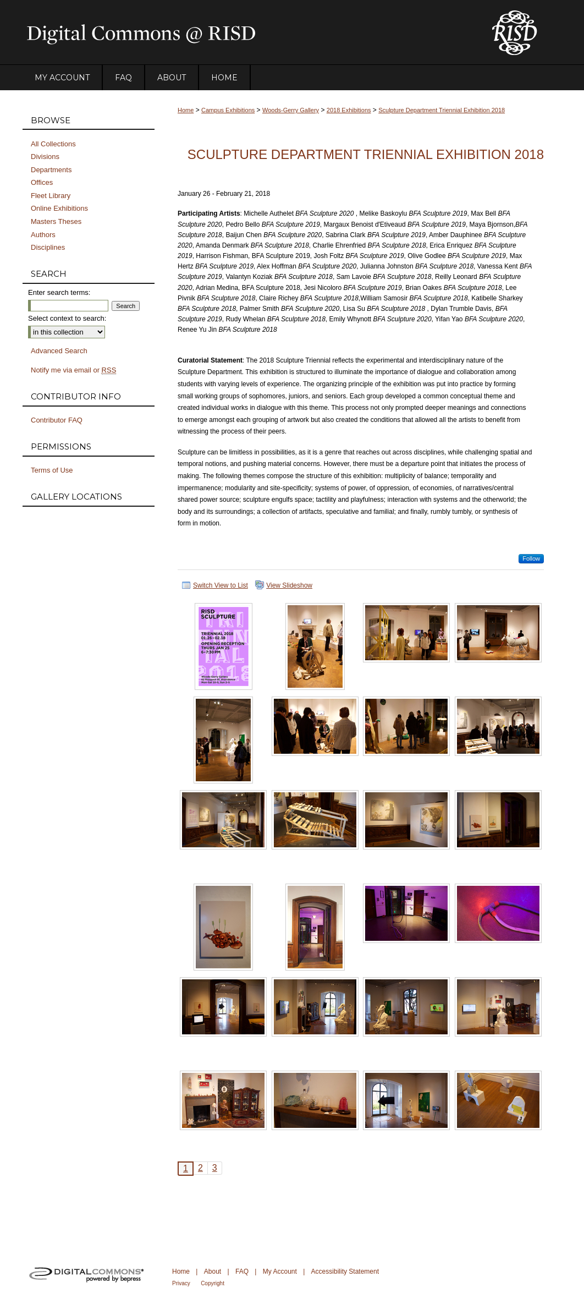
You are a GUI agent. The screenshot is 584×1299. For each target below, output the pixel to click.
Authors (43, 235)
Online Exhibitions (59, 208)
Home (186, 110)
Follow (531, 558)
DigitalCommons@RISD (248, 32)
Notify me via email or (73, 370)
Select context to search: (67, 318)
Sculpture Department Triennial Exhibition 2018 (441, 110)
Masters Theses (56, 221)
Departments (51, 170)
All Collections (53, 144)
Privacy (181, 1283)
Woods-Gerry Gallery (290, 110)
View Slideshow (289, 585)
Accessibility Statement (345, 1271)
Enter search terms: (59, 292)
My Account (280, 1271)
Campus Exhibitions (228, 110)
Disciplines (48, 247)
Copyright (212, 1283)
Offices (42, 182)
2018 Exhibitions (349, 110)
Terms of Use (52, 470)
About (212, 1271)
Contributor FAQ (56, 420)
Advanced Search (59, 351)
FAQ (242, 1271)
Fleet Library (50, 195)
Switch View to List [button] (220, 585)
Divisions (45, 156)
